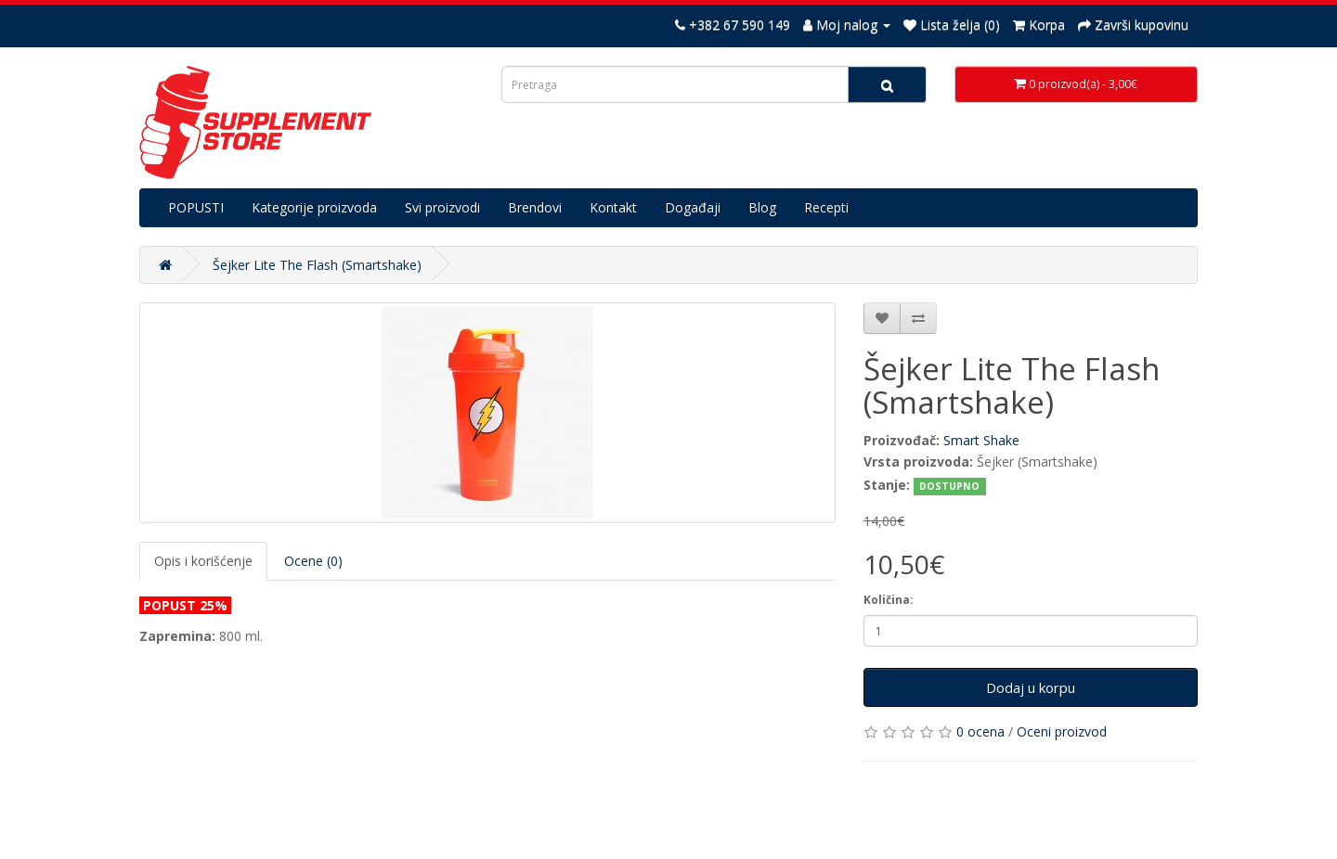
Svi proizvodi (442, 207)
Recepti (826, 207)
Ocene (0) (313, 561)
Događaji (692, 207)
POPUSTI (196, 207)
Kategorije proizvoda (314, 207)
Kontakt (613, 207)
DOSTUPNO (949, 486)
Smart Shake (981, 440)
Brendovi (535, 207)
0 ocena (980, 731)
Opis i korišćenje (203, 561)
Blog (762, 207)
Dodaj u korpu (1030, 687)
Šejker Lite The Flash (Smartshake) (317, 265)
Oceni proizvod (1062, 731)
